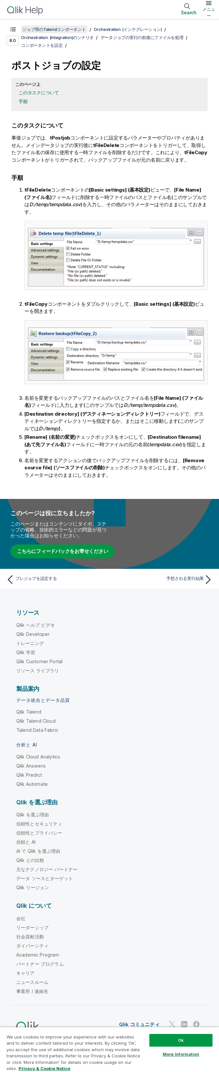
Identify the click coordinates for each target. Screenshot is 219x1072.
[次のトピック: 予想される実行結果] (163, 579)
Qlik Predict (29, 775)
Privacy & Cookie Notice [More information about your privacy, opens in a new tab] (44, 1068)
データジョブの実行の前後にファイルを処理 (142, 37)
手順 (23, 101)
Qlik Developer (32, 634)
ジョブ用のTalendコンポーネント (54, 29)
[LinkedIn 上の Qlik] (184, 1024)
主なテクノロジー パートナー (46, 869)
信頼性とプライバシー (39, 833)
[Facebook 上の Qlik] (196, 1024)
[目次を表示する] (13, 29)
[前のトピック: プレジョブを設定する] (56, 579)
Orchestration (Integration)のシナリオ (57, 37)
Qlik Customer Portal (39, 661)
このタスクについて (39, 92)
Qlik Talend (28, 712)
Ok (181, 1040)
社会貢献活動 (30, 936)
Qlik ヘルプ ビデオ (35, 625)
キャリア (25, 973)
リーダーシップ (32, 927)
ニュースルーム (32, 982)
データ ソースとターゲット (44, 878)
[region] (109, 1049)
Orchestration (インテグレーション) (128, 29)
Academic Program (37, 955)
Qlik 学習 (25, 652)
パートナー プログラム (40, 964)
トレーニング (30, 643)
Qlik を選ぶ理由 (32, 814)
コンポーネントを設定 (42, 45)
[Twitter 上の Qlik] (172, 1024)
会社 (20, 918)
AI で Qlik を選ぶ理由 (38, 851)
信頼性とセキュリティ (39, 823)
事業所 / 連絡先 (32, 991)
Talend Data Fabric (37, 730)
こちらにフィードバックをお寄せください (62, 551)
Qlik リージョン (32, 887)
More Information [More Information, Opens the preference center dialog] (181, 1054)
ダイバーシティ (32, 945)
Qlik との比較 (30, 860)
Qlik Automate (32, 784)
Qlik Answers (31, 766)
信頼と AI (25, 842)
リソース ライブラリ (37, 670)
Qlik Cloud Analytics (38, 756)
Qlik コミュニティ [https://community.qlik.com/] (139, 1024)
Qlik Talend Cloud (36, 721)
